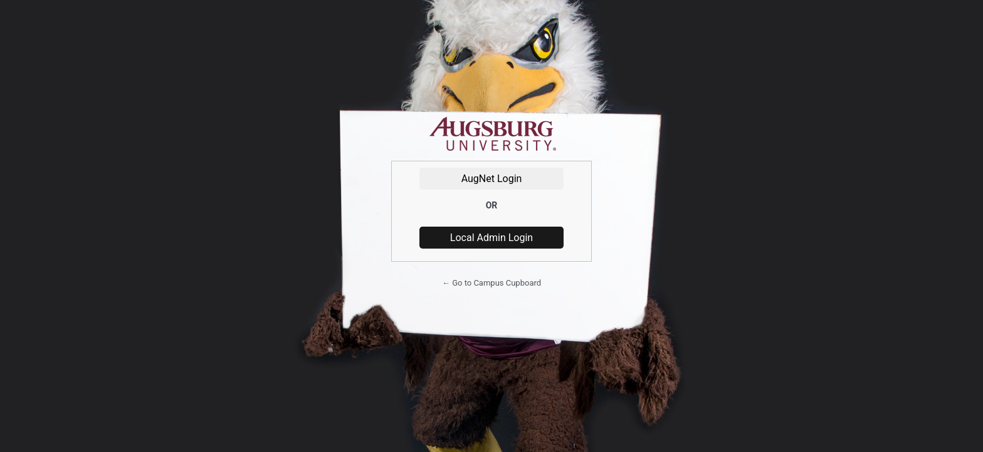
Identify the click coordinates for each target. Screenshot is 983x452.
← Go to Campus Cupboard (491, 283)
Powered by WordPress (491, 134)
